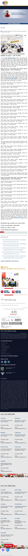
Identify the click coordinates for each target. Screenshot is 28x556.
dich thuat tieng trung (14, 333)
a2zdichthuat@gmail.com (18, 268)
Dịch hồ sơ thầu (5, 343)
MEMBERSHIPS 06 (15, 323)
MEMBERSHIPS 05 (4, 323)
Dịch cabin (4, 352)
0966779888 (8, 545)
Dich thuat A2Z (3, 555)
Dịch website (4, 350)
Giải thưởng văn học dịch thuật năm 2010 (10, 373)
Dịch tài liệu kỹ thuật (5, 346)
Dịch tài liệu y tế (4, 349)
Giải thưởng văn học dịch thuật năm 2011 (10, 368)
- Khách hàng (24, 307)
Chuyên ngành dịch (6, 341)
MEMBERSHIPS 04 (18, 320)
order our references (17, 291)
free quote (6, 291)
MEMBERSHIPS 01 (3, 320)
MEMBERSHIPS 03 (12, 320)
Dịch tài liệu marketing (6, 353)
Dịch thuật (4, 31)
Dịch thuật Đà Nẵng (10, 58)
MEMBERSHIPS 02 (8, 320)
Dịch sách (3, 344)
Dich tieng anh (5, 3)
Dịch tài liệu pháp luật (6, 347)
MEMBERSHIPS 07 (6, 326)
